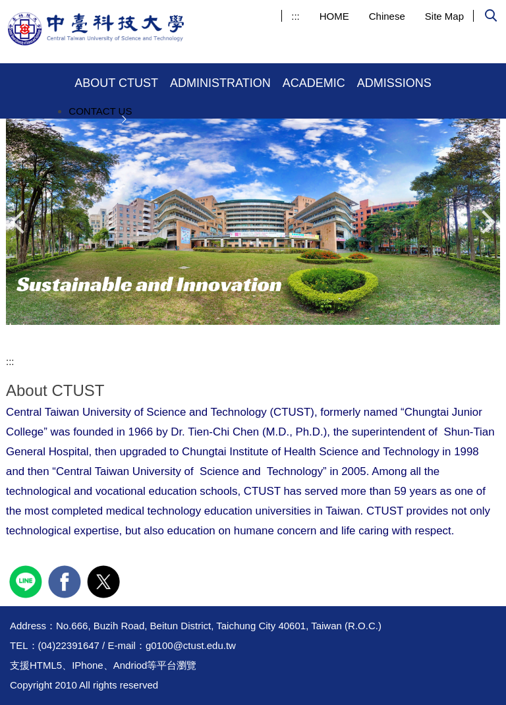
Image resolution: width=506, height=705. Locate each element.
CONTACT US (100, 111)
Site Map (444, 16)
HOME (334, 16)
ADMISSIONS (394, 83)
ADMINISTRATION (220, 83)
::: (295, 16)
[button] (491, 17)
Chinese (387, 16)
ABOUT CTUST (116, 83)
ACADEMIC (314, 83)
